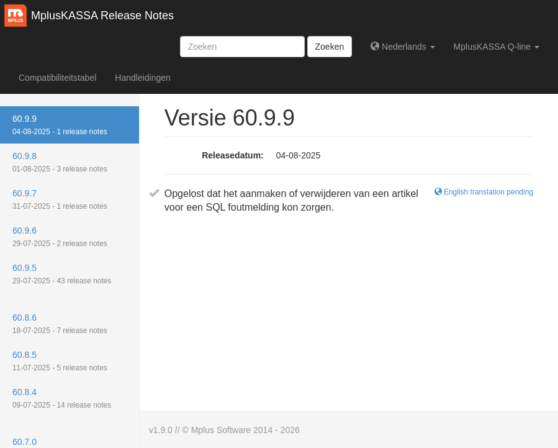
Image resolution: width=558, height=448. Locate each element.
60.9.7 (59, 199)
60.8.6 (59, 324)
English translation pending (483, 192)
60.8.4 (61, 398)
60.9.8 (59, 162)
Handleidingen (143, 78)
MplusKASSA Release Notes (102, 15)
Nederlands (402, 47)
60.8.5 (59, 361)
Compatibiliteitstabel (57, 78)
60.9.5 (61, 274)
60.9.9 (59, 125)
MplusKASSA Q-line (496, 47)
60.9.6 (59, 237)
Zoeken (329, 47)
